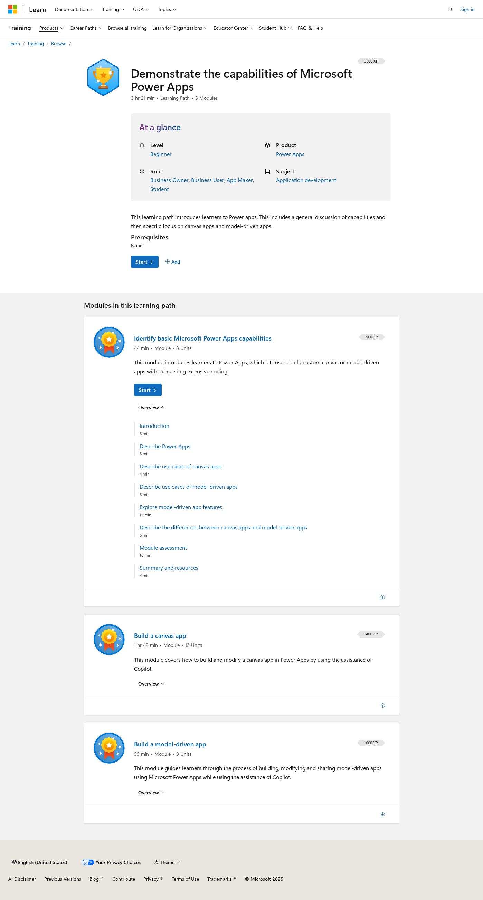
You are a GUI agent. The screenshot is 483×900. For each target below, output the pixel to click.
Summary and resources (169, 567)
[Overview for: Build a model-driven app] (151, 792)
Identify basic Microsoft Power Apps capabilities (203, 338)
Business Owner (169, 179)
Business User (207, 179)
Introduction (154, 425)
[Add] (172, 261)
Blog (94, 878)
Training (36, 43)
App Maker (240, 179)
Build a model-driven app (170, 744)
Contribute (123, 878)
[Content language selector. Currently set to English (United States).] (40, 862)
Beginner (161, 153)
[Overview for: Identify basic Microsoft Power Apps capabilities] (151, 407)
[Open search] (450, 9)
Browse (59, 43)
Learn (14, 43)
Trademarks (219, 878)
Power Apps (290, 153)
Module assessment (163, 547)
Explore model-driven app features (181, 507)
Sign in (467, 9)
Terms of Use (185, 878)
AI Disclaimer (22, 878)
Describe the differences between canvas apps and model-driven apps (223, 527)
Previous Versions (62, 878)
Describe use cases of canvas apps (181, 466)
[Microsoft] (12, 9)
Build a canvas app (160, 635)
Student (159, 188)
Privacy (151, 878)
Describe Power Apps (165, 446)
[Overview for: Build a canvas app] (151, 683)
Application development (306, 179)
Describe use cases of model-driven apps (189, 486)
